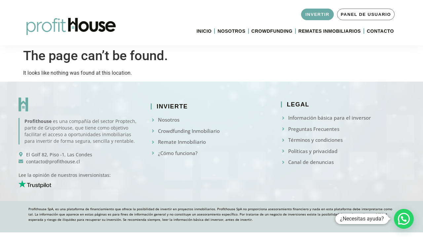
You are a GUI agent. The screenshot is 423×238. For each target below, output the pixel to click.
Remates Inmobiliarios (329, 31)
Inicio (204, 31)
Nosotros (231, 31)
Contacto (380, 31)
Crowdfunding (271, 31)
